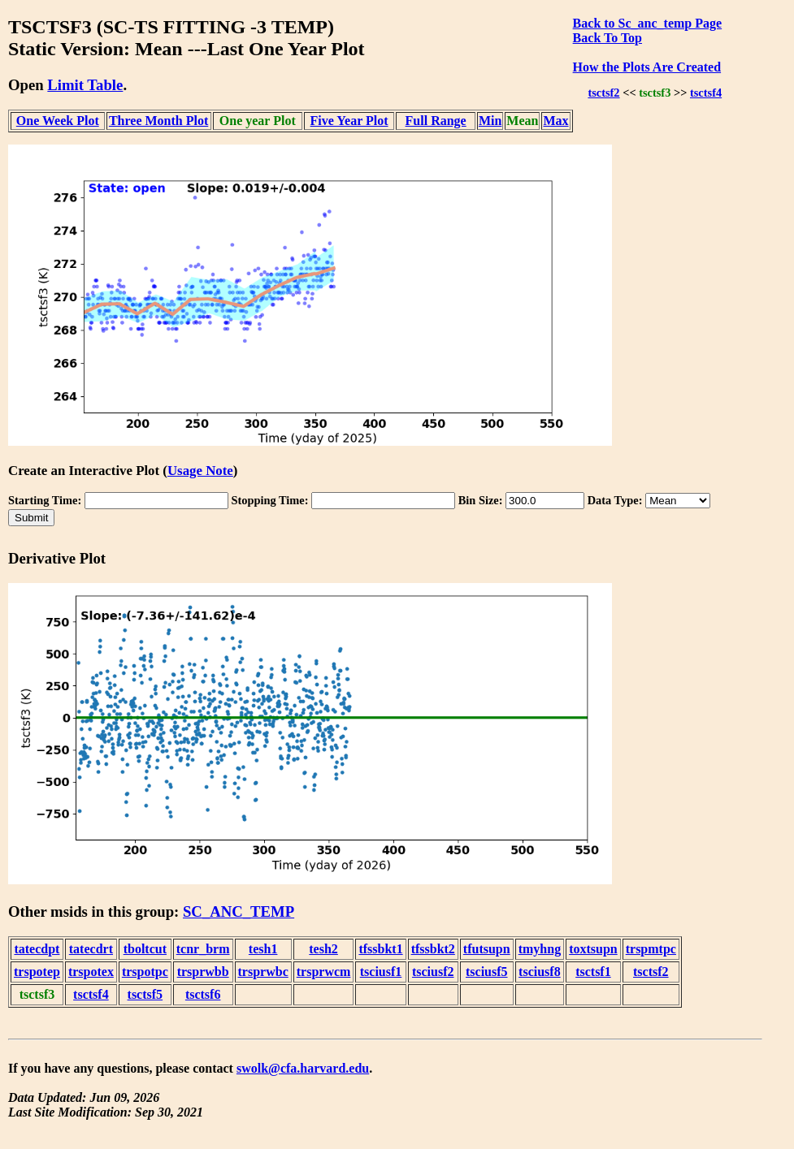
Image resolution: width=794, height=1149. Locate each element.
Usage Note (200, 470)
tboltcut (145, 949)
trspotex (91, 971)
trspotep (37, 971)
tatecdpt (36, 949)
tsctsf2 (603, 92)
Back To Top (607, 38)
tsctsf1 (593, 971)
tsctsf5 (145, 994)
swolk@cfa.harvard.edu (302, 1068)
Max (555, 120)
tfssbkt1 (380, 949)
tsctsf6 (203, 994)
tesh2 (323, 949)
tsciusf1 (381, 971)
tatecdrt (91, 949)
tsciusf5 (487, 971)
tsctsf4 (706, 92)
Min (490, 120)
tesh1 (263, 949)
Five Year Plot (349, 120)
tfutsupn (486, 949)
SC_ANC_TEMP (238, 911)
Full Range (436, 120)
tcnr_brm (203, 949)
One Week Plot (57, 120)
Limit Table (85, 84)
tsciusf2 (433, 971)
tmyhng (539, 949)
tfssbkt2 (433, 949)
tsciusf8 (539, 971)
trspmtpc (651, 949)
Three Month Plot (158, 120)
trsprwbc (263, 971)
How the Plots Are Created (647, 67)
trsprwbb (203, 971)
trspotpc (145, 971)
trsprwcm (324, 971)
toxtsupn (593, 949)
